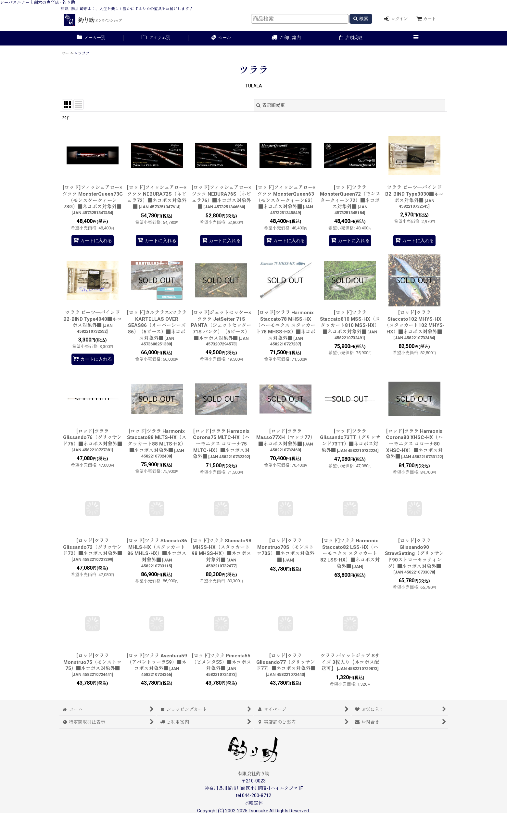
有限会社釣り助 (254, 773)
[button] (415, 38)
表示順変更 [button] (270, 105)
